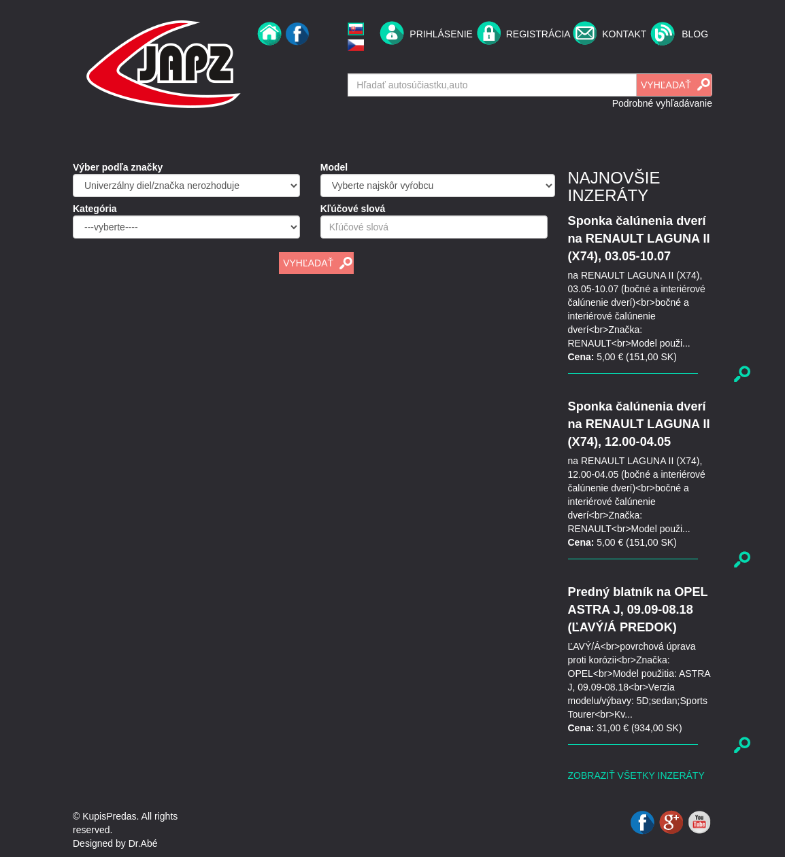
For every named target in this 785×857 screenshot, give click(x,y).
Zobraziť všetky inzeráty (636, 775)
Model (334, 167)
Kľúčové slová (353, 208)
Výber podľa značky (118, 167)
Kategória (95, 208)
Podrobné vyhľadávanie (662, 103)
